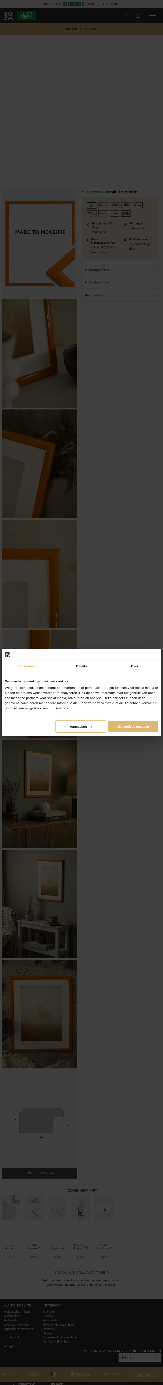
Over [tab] (134, 666)
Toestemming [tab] (28, 666)
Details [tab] (81, 666)
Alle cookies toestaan (133, 726)
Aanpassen (81, 726)
